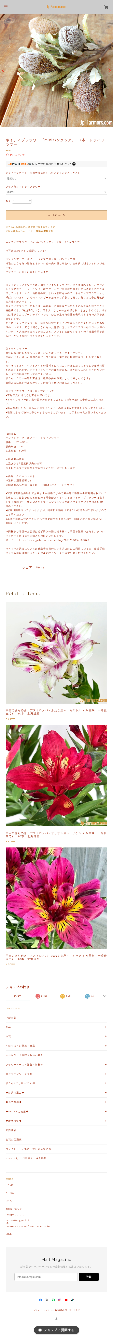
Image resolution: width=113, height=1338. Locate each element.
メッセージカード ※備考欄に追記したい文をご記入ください (43, 172)
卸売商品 (11, 1130)
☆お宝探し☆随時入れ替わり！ (24, 1055)
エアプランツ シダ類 (19, 1074)
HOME (10, 1185)
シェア (27, 567)
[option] (56, 70)
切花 (8, 1027)
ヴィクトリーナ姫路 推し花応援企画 (28, 1149)
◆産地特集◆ (14, 1120)
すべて (18, 996)
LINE (9, 1234)
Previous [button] (4, 70)
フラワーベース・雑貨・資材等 (24, 1064)
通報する (40, 567)
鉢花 (8, 1036)
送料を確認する (44, 231)
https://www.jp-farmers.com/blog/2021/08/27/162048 (54, 540)
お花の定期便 (14, 1139)
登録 (88, 1276)
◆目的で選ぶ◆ (15, 1092)
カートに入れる (56, 215)
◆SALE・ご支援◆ (17, 1111)
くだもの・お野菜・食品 (20, 1045)
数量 (8, 201)
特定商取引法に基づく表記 (67, 1310)
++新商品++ (12, 1017)
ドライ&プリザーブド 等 (20, 1083)
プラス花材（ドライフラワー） (24, 186)
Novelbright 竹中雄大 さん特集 (26, 1158)
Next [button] (109, 70)
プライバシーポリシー (43, 1310)
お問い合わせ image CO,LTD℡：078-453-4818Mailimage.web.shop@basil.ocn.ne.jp (28, 1217)
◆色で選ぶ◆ (14, 1102)
